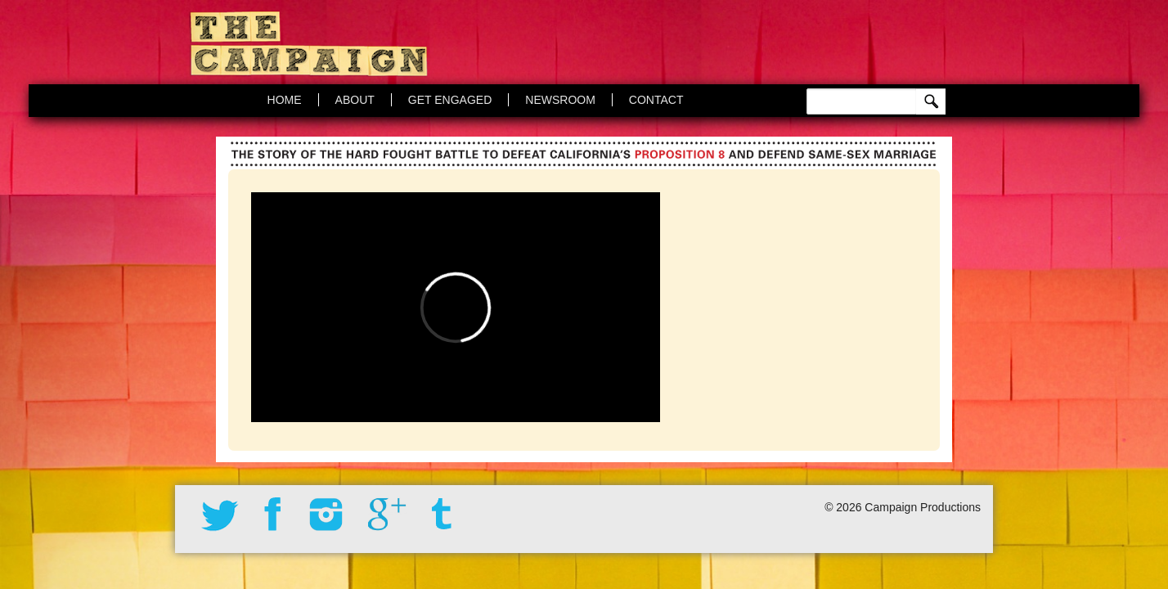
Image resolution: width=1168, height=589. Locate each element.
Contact (656, 100)
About (355, 100)
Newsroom (560, 100)
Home (284, 100)
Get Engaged (450, 100)
